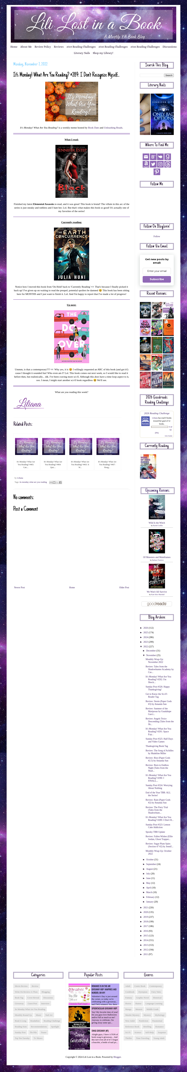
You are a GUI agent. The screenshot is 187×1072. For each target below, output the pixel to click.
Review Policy (43, 46)
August (149, 869)
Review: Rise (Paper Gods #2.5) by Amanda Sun (158, 759)
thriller (128, 1038)
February (150, 897)
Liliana (155, 418)
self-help (149, 1032)
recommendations (39, 1026)
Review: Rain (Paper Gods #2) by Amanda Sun (158, 801)
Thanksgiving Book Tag (157, 746)
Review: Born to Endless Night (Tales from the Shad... (157, 768)
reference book (132, 1026)
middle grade (152, 1009)
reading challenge (52, 1021)
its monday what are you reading (33, 482)
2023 (146, 642)
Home (14, 46)
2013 (146, 945)
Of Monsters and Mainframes (156, 557)
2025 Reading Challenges (113, 46)
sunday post (20, 1032)
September (151, 864)
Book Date (93, 127)
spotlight (55, 1026)
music (38, 1015)
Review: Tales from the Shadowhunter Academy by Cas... (160, 669)
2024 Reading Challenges (81, 46)
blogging (46, 992)
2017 (146, 926)
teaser (44, 1032)
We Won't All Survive (157, 592)
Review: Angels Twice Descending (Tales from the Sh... (160, 721)
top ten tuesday (22, 1038)
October (150, 859)
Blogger (117, 1057)
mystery (147, 1015)
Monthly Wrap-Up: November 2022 (155, 660)
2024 (146, 637)
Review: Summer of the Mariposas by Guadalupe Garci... (158, 711)
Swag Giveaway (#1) (100, 1030)
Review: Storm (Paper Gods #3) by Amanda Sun (159, 702)
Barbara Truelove (158, 560)
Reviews (59, 46)
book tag (19, 997)
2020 (146, 912)
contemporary (155, 986)
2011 (146, 954)
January (150, 901)
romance (159, 1026)
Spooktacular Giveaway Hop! (104, 1008)
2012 (146, 949)
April (149, 887)
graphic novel (142, 997)
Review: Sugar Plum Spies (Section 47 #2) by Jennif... (159, 845)
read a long (20, 1021)
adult (127, 986)
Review (35, 986)
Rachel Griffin (158, 525)
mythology (159, 1015)
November (151, 655)
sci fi (127, 1032)
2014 (146, 940)
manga (128, 1009)
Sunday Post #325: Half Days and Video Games (159, 740)
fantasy (128, 997)
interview (45, 1003)
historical (157, 997)
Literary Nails (82, 53)
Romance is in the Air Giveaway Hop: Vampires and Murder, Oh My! (104, 989)
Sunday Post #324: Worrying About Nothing (159, 786)
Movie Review (21, 986)
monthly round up (23, 1015)
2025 (146, 632)
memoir (138, 1009)
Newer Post (19, 587)
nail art (48, 1015)
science (138, 1032)
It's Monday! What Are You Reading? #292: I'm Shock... (158, 679)
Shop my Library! (103, 53)
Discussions (170, 46)
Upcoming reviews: (157, 490)
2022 (146, 646)
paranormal (157, 1021)
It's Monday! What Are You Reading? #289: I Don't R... (160, 818)
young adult (158, 1038)
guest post (32, 1003)
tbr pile (33, 1032)
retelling (147, 1026)
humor (138, 1003)
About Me (26, 46)
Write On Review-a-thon (26, 992)
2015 (146, 935)
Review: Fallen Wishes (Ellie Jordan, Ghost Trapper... (159, 837)
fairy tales (156, 992)
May (148, 883)
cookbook (129, 992)
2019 (146, 917)
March (149, 892)
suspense (162, 1032)
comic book (139, 986)
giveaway (19, 1003)
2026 (146, 628)
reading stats (21, 1026)
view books (168, 436)
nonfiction (143, 1021)
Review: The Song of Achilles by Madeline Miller (160, 752)
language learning (154, 1003)
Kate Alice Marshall (157, 594)
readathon (35, 1021)
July (148, 873)
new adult (130, 1021)
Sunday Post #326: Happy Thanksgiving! (158, 688)
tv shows (38, 1038)
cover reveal (33, 997)
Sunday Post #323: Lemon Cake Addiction (158, 826)
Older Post (124, 587)
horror (128, 1003)
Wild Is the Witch (157, 523)
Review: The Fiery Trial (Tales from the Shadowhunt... (157, 810)
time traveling (142, 1038)
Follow (157, 236)
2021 (146, 907)
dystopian (142, 992)
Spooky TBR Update (155, 832)
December (151, 650)
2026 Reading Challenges (145, 46)
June (148, 878)
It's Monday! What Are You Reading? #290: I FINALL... (158, 778)
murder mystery (132, 1015)
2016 (146, 931)
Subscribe (157, 279)
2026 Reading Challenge (157, 413)
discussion (48, 997)
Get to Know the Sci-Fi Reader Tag (156, 695)
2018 (146, 921)
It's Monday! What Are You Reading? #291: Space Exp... (158, 732)
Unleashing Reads (113, 127)
